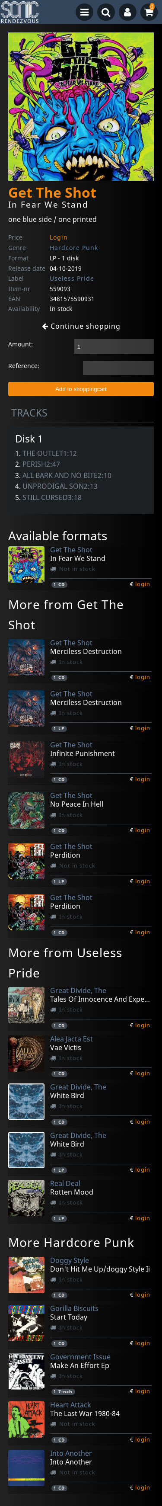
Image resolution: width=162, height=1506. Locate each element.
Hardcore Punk (74, 248)
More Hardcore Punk (71, 1242)
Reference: (23, 366)
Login (59, 237)
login (142, 584)
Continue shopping (81, 326)
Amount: (20, 344)
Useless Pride (72, 278)
